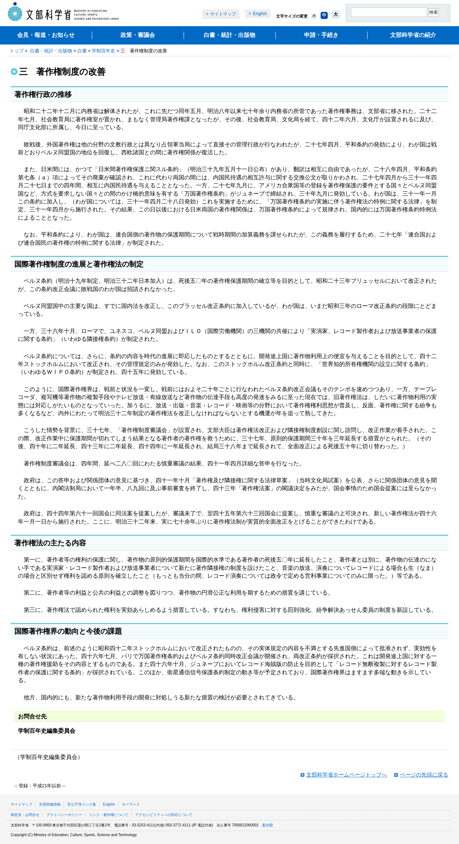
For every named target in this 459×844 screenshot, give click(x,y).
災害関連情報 (50, 804)
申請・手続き (321, 35)
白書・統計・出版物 (229, 35)
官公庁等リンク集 (81, 804)
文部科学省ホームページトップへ (346, 775)
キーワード (131, 804)
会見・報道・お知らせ (46, 35)
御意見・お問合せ (25, 815)
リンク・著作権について (108, 815)
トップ (17, 50)
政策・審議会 (137, 35)
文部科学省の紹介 (413, 35)
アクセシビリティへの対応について (164, 815)
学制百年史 (103, 50)
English (260, 13)
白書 (82, 50)
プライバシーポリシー (64, 815)
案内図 (267, 825)
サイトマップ (223, 14)
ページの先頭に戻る (424, 775)
